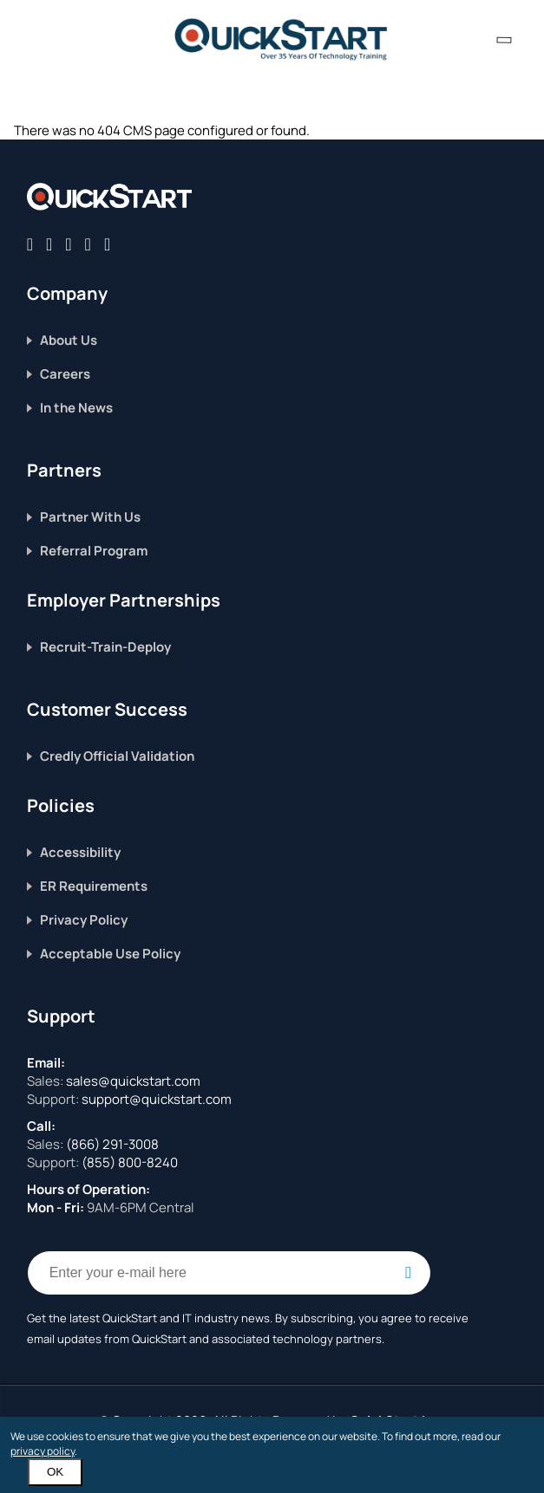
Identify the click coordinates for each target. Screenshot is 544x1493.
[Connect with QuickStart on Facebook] (30, 244)
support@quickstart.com (155, 1099)
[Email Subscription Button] (408, 1273)
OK (55, 1471)
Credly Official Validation (117, 756)
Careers (65, 374)
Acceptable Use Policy (110, 953)
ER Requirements (93, 886)
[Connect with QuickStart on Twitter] (49, 244)
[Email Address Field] (229, 1273)
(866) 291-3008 (112, 1144)
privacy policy (42, 1451)
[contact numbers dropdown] (504, 39)
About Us (68, 340)
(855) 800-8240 (130, 1162)
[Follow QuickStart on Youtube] (107, 244)
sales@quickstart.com (131, 1081)
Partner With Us (90, 517)
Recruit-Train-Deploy (105, 647)
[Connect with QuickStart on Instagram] (88, 244)
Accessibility (80, 852)
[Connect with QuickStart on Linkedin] (68, 244)
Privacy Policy (84, 920)
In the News (76, 408)
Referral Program (93, 551)
